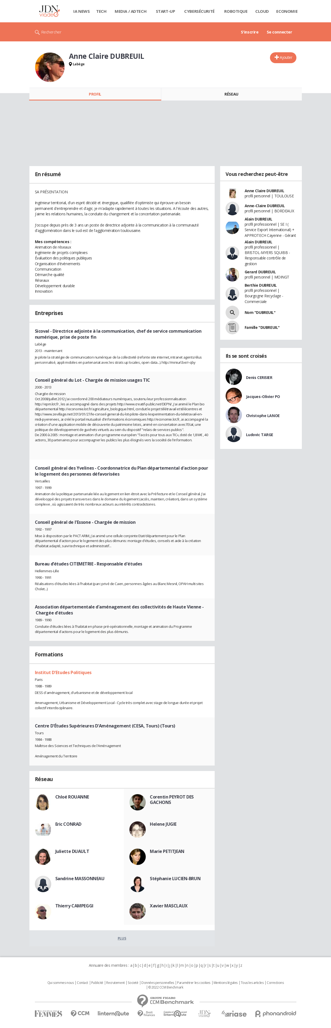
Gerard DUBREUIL (260, 271)
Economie (286, 11)
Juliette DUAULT (72, 851)
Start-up (165, 11)
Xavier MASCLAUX (169, 906)
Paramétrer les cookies (193, 983)
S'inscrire (250, 32)
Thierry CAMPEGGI (74, 906)
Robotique (235, 11)
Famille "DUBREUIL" (262, 327)
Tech (101, 11)
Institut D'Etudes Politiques (63, 672)
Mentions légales (226, 983)
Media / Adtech (130, 11)
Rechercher (51, 32)
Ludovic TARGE (260, 434)
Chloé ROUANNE (72, 797)
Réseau (231, 94)
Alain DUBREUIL (258, 219)
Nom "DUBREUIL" (260, 312)
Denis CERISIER (259, 377)
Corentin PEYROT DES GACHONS (172, 799)
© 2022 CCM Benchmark (165, 987)
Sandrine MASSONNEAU (80, 879)
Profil (95, 94)
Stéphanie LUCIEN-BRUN (175, 879)
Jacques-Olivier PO (263, 396)
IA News (81, 11)
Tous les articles (252, 983)
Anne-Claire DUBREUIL (265, 205)
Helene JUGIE (163, 824)
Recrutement (115, 983)
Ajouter (286, 57)
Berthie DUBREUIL (261, 285)
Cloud (262, 11)
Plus (122, 938)
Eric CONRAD (68, 824)
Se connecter (279, 32)
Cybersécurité (199, 11)
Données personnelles (157, 983)
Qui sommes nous (60, 983)
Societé (133, 983)
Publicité (97, 983)
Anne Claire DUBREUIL (264, 190)
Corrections (275, 983)
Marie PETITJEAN (167, 851)
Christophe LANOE (263, 415)
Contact (82, 983)
